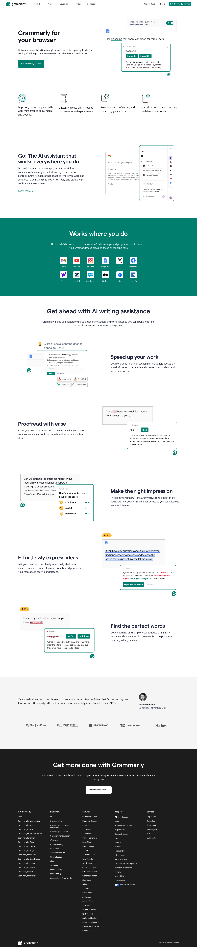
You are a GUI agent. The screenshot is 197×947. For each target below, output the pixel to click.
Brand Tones (87, 893)
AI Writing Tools (88, 855)
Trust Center (120, 851)
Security (118, 872)
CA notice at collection (123, 868)
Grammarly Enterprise (59, 832)
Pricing (78, 4)
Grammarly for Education (60, 836)
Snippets (85, 884)
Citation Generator (89, 838)
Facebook (152, 825)
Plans (52, 817)
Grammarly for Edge (26, 851)
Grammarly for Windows (27, 825)
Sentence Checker (89, 918)
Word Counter (88, 863)
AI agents (86, 825)
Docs (20, 817)
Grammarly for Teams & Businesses (59, 826)
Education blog (56, 870)
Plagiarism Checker (89, 821)
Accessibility (119, 876)
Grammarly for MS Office (27, 855)
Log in (162, 4)
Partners (118, 847)
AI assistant (54, 840)
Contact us (151, 821)
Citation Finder (88, 901)
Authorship (86, 897)
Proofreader (87, 931)
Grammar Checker (89, 817)
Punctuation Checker (90, 922)
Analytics (85, 889)
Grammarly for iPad (25, 872)
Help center (151, 817)
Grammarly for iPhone (26, 867)
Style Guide (86, 880)
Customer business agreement (127, 863)
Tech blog (54, 865)
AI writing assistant (57, 853)
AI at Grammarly (56, 844)
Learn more (25, 190)
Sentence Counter (89, 876)
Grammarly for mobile (26, 863)
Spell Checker (87, 914)
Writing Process (56, 857)
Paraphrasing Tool (89, 846)
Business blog (55, 874)
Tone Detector (88, 859)
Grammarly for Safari (26, 842)
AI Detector (87, 829)
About (117, 821)
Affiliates (118, 842)
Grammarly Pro (56, 821)
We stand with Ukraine (123, 826)
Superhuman (121, 817)
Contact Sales (149, 4)
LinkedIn (151, 838)
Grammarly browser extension (30, 834)
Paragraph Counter (89, 872)
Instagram (152, 830)
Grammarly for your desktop (29, 821)
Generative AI (55, 848)
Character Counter (89, 867)
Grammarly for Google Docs (29, 859)
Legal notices (120, 880)
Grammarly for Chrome (27, 838)
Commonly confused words (60, 878)
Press (117, 838)
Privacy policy (120, 855)
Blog (52, 861)
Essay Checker (88, 842)
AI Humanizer (87, 834)
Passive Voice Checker (91, 926)
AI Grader (86, 905)
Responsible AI (120, 830)
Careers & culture (121, 834)
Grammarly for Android (27, 876)
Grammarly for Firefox (27, 846)
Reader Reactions (89, 910)
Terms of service (121, 859)
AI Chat (85, 851)
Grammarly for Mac (25, 829)
